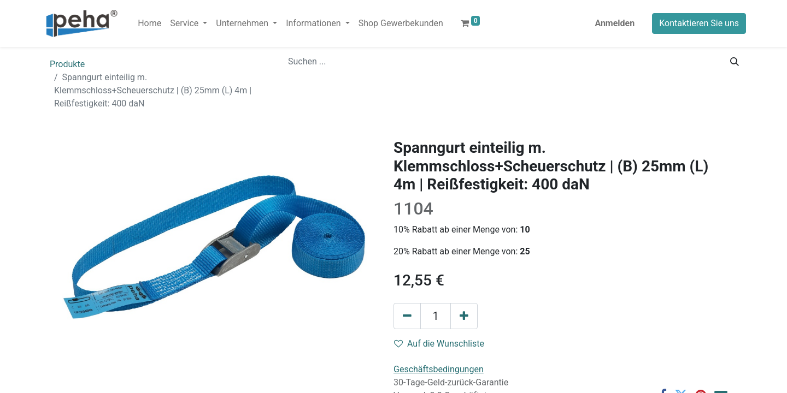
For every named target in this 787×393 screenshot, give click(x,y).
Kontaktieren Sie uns (699, 23)
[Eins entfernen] (407, 316)
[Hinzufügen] (464, 316)
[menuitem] (149, 23)
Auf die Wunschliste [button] (439, 343)
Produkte (67, 64)
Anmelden (615, 23)
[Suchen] (734, 61)
